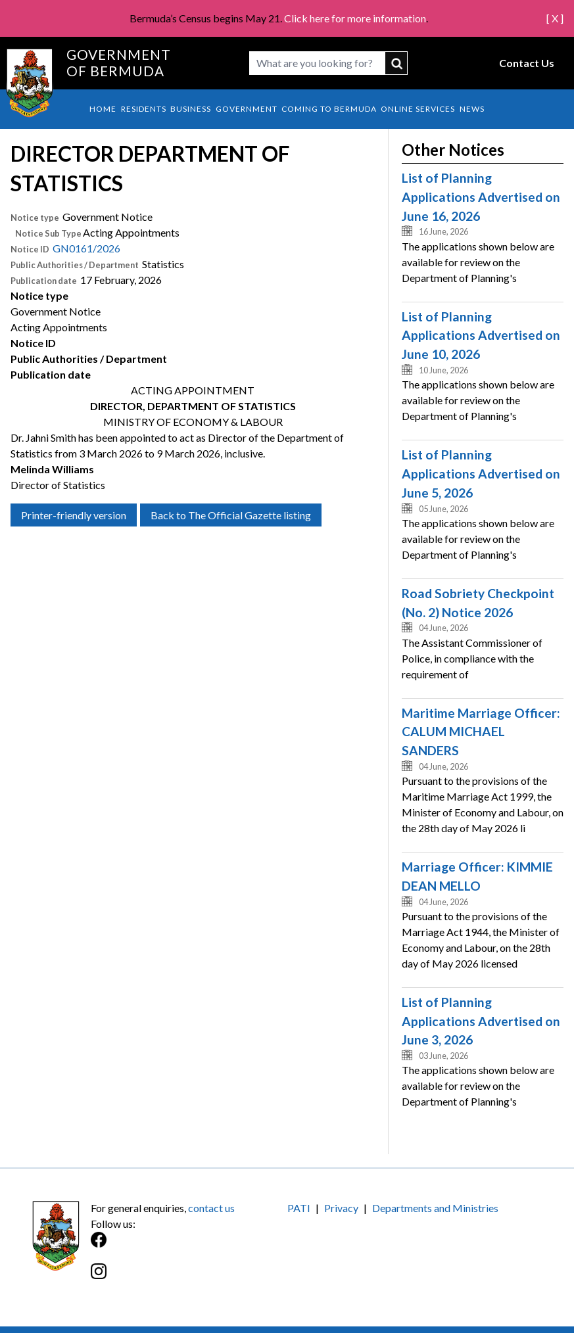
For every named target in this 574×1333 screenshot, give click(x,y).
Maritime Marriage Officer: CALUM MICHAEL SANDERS (481, 732)
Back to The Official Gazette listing (231, 515)
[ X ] (554, 18)
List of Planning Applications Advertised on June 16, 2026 (481, 196)
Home (102, 109)
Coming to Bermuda (329, 109)
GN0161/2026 (86, 248)
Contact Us (526, 63)
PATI (298, 1208)
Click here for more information (355, 18)
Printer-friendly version (73, 515)
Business (190, 109)
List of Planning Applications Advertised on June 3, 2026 (481, 1021)
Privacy (341, 1208)
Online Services (418, 109)
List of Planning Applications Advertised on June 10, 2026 (481, 335)
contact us (211, 1208)
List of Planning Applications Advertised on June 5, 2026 (481, 473)
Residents (143, 109)
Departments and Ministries (435, 1208)
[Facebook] (189, 1246)
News (472, 109)
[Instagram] (189, 1278)
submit (396, 63)
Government (246, 109)
